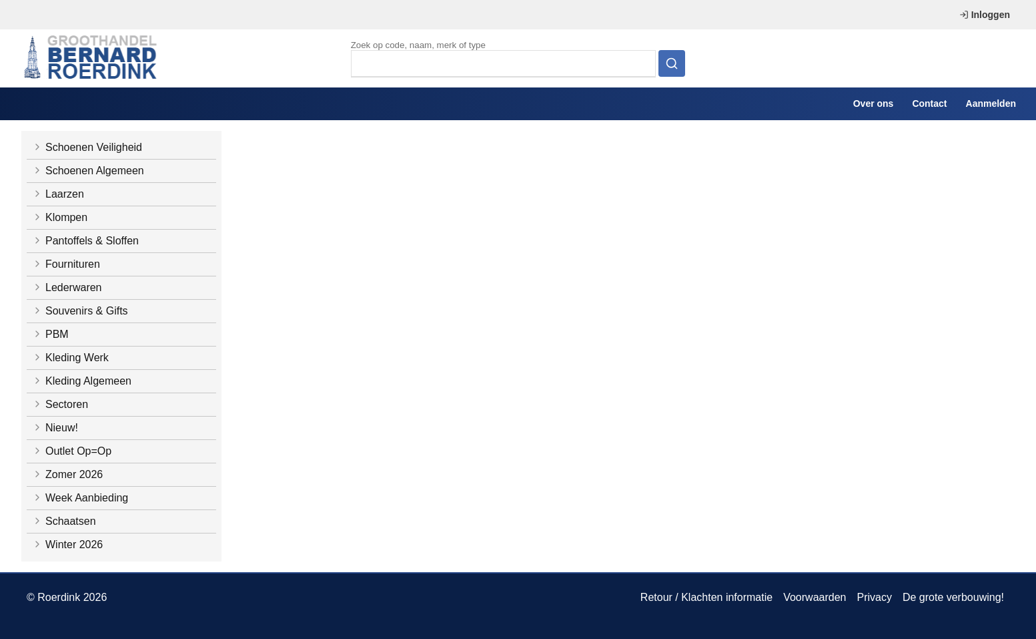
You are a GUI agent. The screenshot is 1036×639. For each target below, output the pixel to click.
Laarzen (58, 194)
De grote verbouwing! (953, 597)
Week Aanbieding (80, 497)
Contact (929, 103)
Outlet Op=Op (71, 451)
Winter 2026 (67, 544)
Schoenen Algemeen (88, 170)
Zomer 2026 (67, 474)
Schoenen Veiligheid (87, 147)
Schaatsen (64, 521)
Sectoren (60, 404)
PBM (50, 334)
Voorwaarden (814, 597)
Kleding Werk (70, 357)
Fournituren (66, 264)
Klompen (59, 217)
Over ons (873, 103)
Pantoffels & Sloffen (85, 240)
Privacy (874, 597)
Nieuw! (55, 427)
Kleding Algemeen (81, 381)
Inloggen (984, 14)
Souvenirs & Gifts (80, 310)
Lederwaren (67, 287)
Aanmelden (991, 103)
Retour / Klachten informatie (706, 597)
